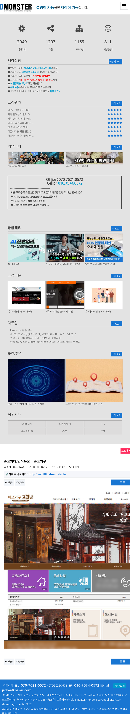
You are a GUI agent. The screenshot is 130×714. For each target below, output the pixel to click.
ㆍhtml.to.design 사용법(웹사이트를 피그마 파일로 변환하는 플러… (45, 342)
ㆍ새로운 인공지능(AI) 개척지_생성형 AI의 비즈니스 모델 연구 (42, 334)
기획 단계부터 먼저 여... (20, 114)
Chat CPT (26, 424)
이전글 (8, 482)
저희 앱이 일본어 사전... (20, 119)
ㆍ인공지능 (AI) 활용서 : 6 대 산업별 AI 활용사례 (34, 338)
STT (103, 431)
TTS (103, 424)
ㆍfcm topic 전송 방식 (20, 330)
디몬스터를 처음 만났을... (21, 131)
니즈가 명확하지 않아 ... (20, 110)
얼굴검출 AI (27, 431)
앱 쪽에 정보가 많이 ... (19, 127)
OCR (65, 431)
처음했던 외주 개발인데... (21, 136)
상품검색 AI (65, 424)
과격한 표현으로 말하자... (21, 123)
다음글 (20, 482)
